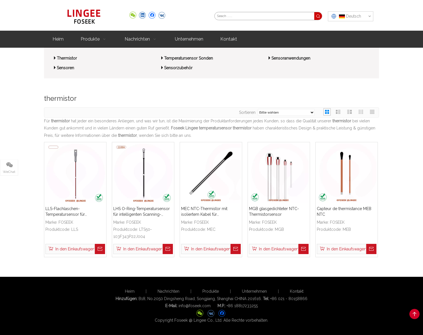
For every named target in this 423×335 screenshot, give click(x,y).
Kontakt (296, 291)
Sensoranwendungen (290, 58)
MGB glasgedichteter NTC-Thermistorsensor (274, 211)
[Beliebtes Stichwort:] (318, 16)
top (414, 314)
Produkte (210, 291)
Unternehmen (254, 291)
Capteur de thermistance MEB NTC (344, 211)
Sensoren (65, 68)
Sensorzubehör (178, 68)
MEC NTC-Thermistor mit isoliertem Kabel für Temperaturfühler (204, 211)
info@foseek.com (195, 305)
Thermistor (67, 58)
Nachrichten (168, 291)
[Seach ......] (264, 16)
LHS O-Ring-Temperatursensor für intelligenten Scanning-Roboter (141, 211)
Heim (130, 291)
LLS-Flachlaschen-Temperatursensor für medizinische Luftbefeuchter (71, 211)
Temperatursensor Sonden (188, 58)
